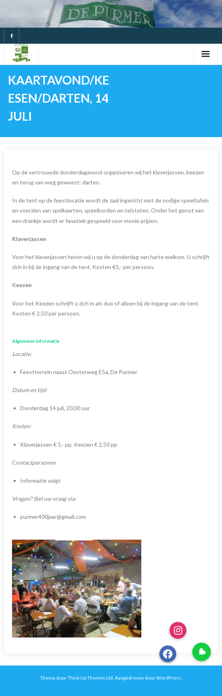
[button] (201, 652)
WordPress (168, 678)
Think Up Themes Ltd (90, 678)
